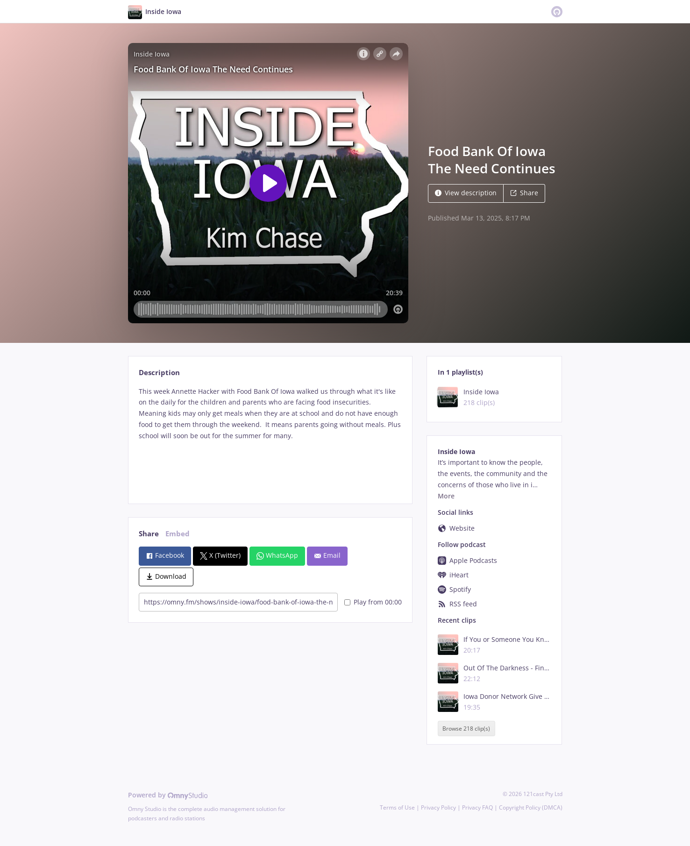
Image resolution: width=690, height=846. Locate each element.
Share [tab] (149, 534)
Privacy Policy (438, 807)
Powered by (168, 794)
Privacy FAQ (477, 807)
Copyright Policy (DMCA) (530, 807)
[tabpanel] (270, 437)
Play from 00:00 (373, 601)
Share (524, 192)
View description (466, 192)
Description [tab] (159, 372)
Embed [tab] (177, 534)
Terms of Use (397, 807)
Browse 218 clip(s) (466, 728)
